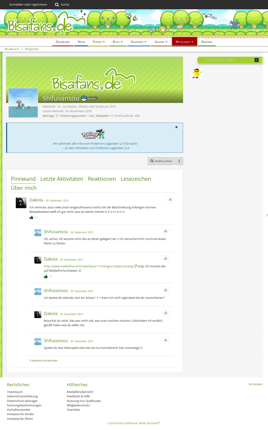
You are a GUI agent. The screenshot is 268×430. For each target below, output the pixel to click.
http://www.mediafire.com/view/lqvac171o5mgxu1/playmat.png (88, 266)
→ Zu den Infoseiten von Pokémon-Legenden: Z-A (95, 148)
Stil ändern (256, 384)
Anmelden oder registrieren (28, 4)
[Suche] (62, 4)
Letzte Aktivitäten (61, 178)
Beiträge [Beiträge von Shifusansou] (48, 116)
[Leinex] (196, 73)
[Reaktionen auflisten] (34, 217)
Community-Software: (134, 423)
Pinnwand (23, 178)
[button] (176, 127)
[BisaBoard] (134, 23)
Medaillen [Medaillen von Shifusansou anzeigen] (103, 116)
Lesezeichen (136, 178)
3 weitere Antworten (43, 360)
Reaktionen (102, 178)
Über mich (24, 187)
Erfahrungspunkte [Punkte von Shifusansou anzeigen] (73, 116)
